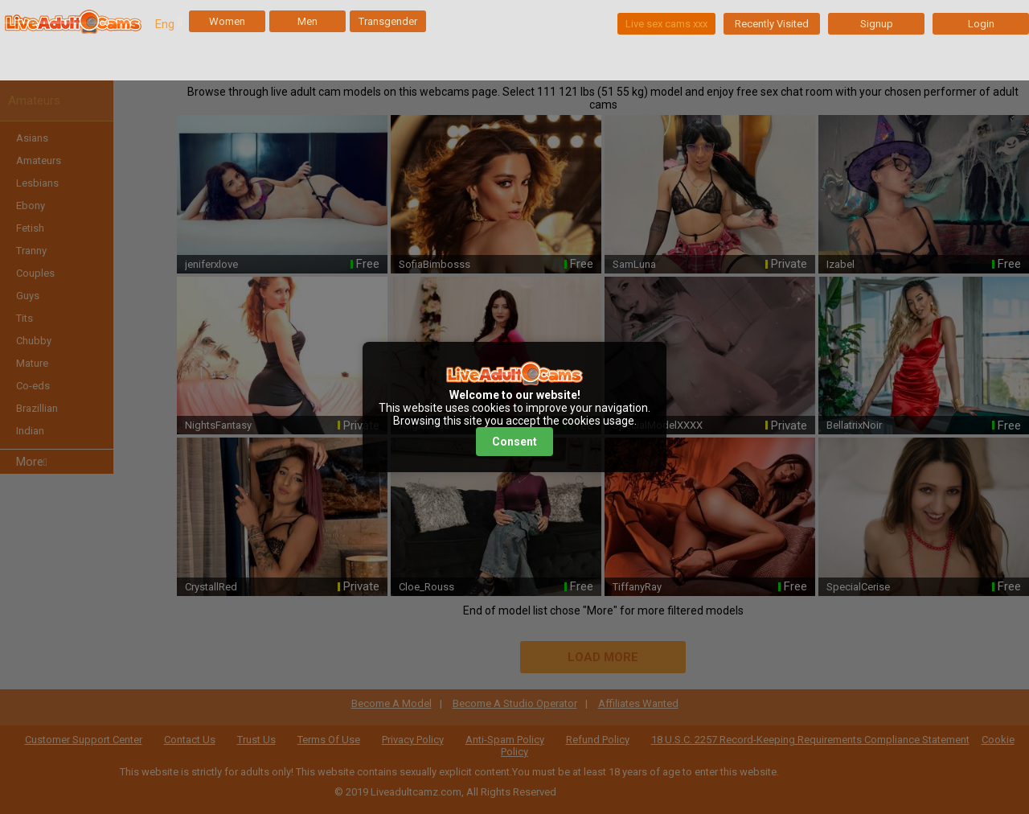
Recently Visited (772, 24)
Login (981, 24)
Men (307, 21)
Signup (876, 24)
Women (227, 21)
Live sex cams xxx (666, 24)
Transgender (388, 21)
